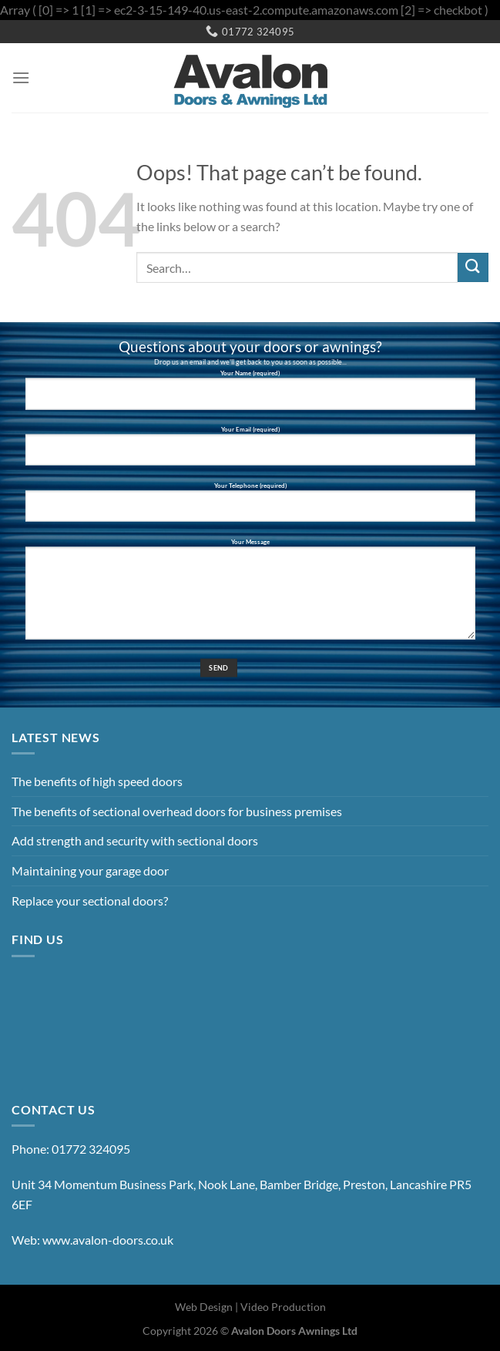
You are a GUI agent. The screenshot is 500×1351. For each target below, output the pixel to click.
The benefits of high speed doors (97, 781)
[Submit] (473, 268)
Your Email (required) (250, 452)
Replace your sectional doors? (90, 900)
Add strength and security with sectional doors (135, 840)
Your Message (250, 594)
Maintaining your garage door (90, 870)
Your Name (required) (250, 395)
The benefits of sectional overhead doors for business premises (177, 811)
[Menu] (21, 77)
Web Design (204, 1306)
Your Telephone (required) (250, 507)
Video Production (283, 1306)
